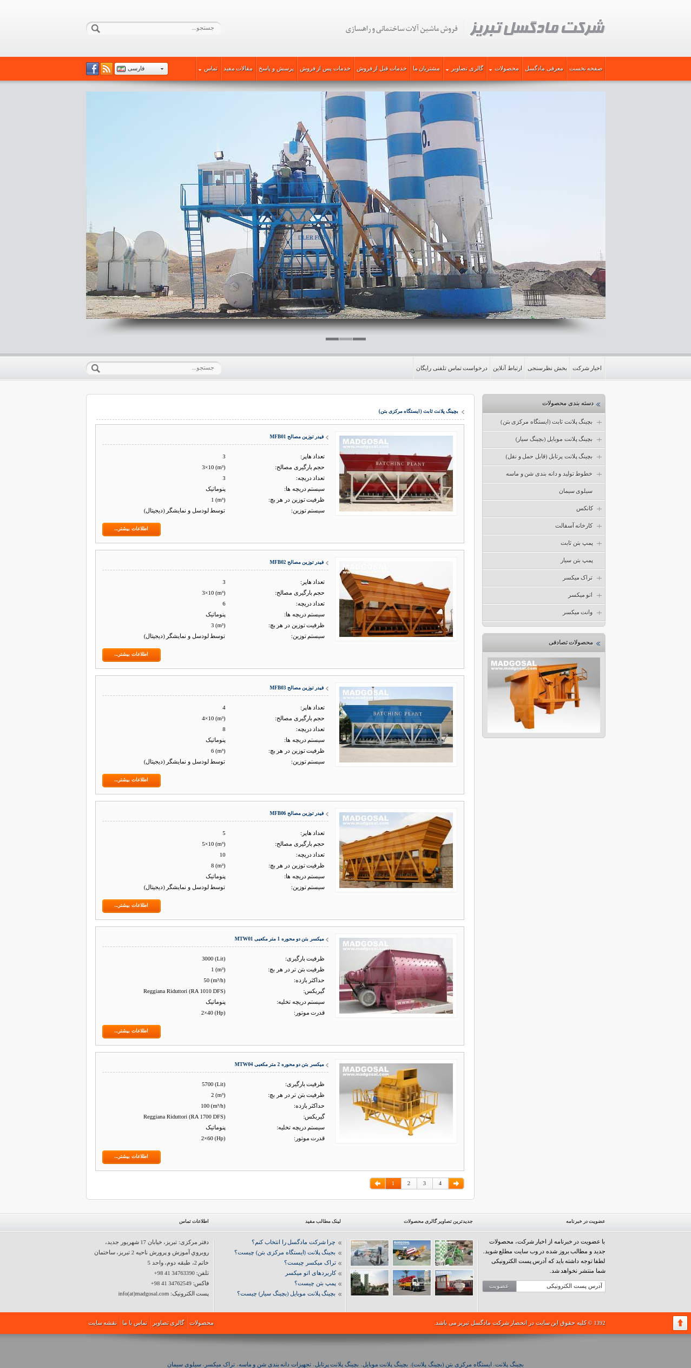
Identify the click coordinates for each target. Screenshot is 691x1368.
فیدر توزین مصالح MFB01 (296, 436)
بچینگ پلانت (509, 1364)
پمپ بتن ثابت (582, 543)
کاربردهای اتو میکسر (310, 1273)
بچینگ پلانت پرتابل (337, 1364)
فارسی (136, 68)
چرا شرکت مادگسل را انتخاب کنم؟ (293, 1242)
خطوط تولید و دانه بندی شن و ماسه (554, 474)
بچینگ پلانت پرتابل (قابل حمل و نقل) (554, 456)
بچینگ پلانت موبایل (385, 1364)
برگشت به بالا (680, 1323)
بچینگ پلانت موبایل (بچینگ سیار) (559, 439)
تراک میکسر (583, 578)
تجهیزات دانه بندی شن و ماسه (275, 1364)
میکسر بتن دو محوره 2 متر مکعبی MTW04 (279, 1064)
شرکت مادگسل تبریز (475, 28)
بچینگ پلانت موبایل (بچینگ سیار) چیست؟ (286, 1294)
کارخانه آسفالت (579, 526)
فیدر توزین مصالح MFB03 (296, 687)
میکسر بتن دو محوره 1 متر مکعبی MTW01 (279, 939)
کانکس (589, 508)
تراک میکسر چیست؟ (309, 1263)
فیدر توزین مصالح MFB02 (296, 562)
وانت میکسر (583, 612)
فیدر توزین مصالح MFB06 (296, 813)
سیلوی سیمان (576, 491)
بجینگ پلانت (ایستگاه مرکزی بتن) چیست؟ (284, 1252)
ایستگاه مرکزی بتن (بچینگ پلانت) (452, 1364)
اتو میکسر (585, 595)
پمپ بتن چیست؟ (314, 1283)
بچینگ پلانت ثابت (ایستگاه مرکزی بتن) (552, 422)
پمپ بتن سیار (577, 560)
